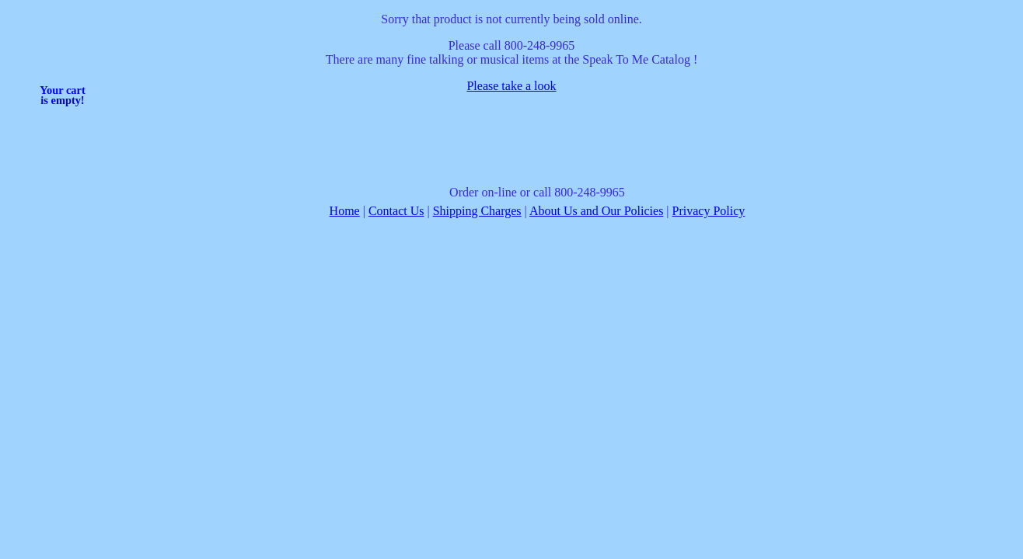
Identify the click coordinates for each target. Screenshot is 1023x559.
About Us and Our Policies (596, 210)
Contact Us (396, 210)
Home (345, 210)
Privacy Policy (708, 210)
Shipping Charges (477, 210)
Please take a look (511, 85)
